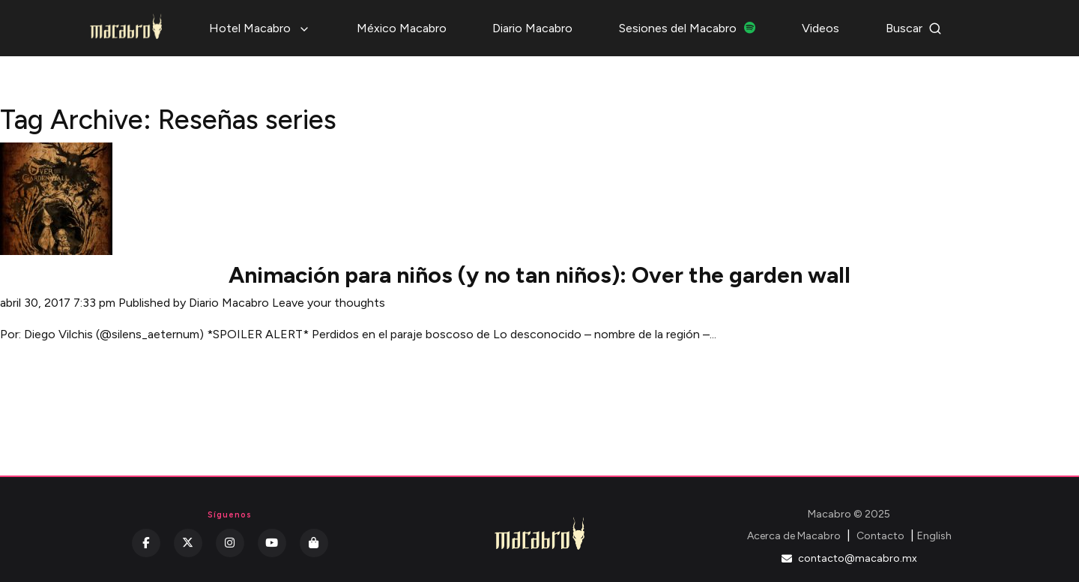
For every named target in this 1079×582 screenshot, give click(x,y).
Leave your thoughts (328, 303)
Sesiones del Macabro (687, 28)
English (934, 536)
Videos (820, 28)
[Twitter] (188, 543)
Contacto (880, 536)
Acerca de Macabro (794, 536)
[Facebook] (146, 543)
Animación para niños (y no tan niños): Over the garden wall (539, 275)
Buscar (914, 28)
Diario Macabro (532, 28)
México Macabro (402, 28)
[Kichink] (314, 543)
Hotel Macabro (259, 28)
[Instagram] (230, 543)
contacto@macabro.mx (849, 558)
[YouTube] (272, 543)
